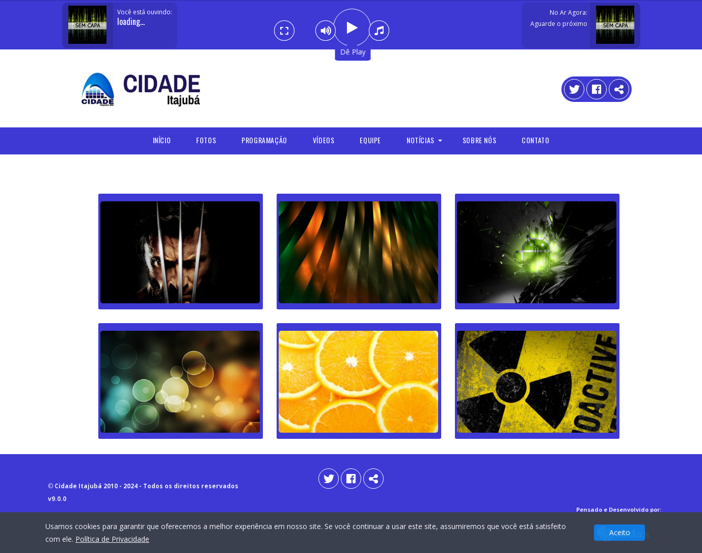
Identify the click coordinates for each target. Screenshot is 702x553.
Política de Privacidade (112, 539)
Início (162, 140)
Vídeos (324, 140)
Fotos (206, 140)
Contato (535, 140)
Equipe (370, 140)
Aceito (619, 532)
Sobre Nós (479, 140)
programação (264, 140)
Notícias (421, 140)
